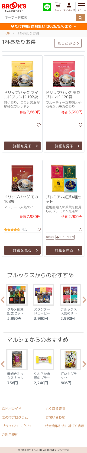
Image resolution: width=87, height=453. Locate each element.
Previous (2, 301)
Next (84, 301)
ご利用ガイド (11, 408)
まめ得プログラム (15, 417)
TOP (7, 33)
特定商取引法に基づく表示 (64, 426)
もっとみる (66, 43)
